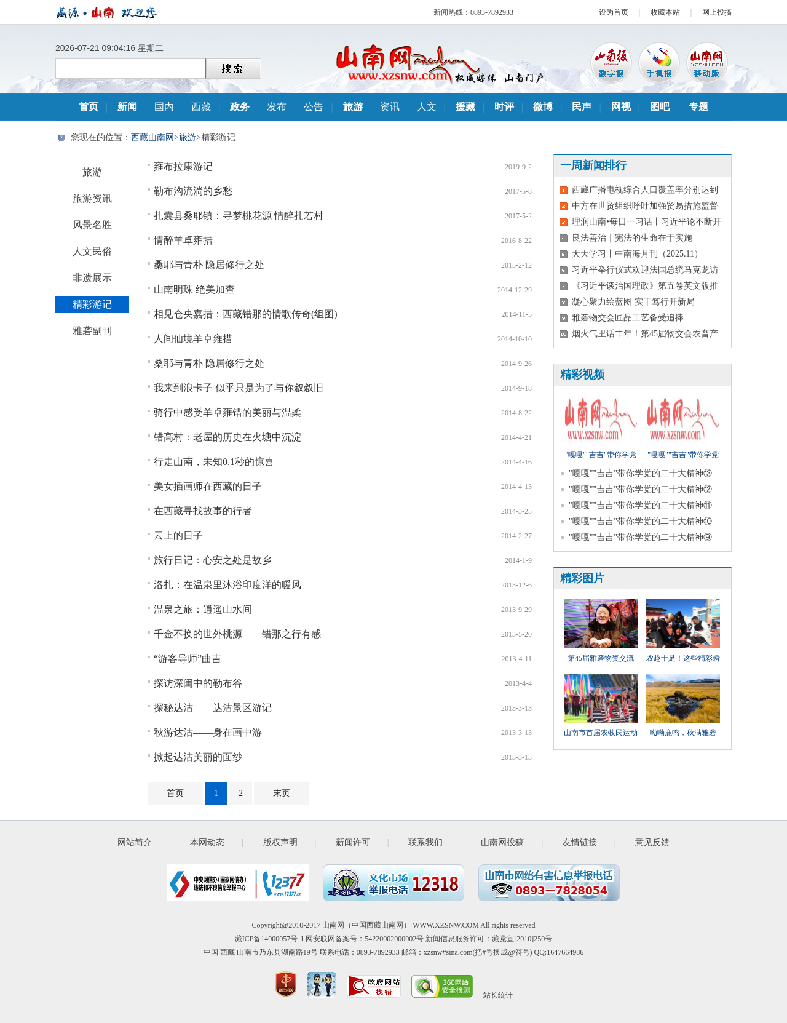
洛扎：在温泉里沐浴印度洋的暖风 (227, 584)
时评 (504, 107)
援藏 (465, 107)
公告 (313, 107)
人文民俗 (92, 251)
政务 (240, 107)
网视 (621, 107)
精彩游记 (92, 304)
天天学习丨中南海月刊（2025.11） (637, 253)
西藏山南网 (152, 137)
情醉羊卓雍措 (183, 240)
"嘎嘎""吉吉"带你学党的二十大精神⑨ (640, 537)
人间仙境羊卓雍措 (193, 338)
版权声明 (280, 842)
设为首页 (613, 12)
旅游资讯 (92, 198)
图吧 (660, 107)
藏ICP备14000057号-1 (269, 938)
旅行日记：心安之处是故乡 (213, 560)
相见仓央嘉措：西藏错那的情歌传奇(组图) (246, 314)
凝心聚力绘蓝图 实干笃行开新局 (633, 301)
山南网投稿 (502, 842)
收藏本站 (665, 12)
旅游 (353, 107)
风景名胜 (92, 225)
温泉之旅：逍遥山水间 (203, 609)
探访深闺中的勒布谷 (198, 683)
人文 (427, 107)
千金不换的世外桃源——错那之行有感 (237, 634)
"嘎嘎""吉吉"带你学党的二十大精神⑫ (640, 489)
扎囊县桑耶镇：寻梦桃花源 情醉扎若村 (238, 215)
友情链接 (580, 842)
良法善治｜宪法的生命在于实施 (632, 237)
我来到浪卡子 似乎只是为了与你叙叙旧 (238, 388)
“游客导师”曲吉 (187, 658)
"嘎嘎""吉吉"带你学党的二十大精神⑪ (640, 505)
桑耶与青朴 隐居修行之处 (209, 265)
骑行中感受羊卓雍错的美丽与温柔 (227, 412)
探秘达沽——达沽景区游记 (213, 708)
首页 (88, 107)
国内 (164, 107)
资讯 (390, 107)
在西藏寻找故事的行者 (203, 511)
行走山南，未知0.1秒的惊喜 (214, 461)
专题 (698, 107)
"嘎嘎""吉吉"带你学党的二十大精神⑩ (640, 521)
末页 (281, 793)
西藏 (201, 107)
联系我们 (425, 842)
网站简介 (134, 842)
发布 (277, 107)
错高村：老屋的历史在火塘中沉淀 (227, 437)
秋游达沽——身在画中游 (208, 732)
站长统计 (498, 995)
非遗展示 (92, 278)
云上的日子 (178, 535)
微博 (543, 107)
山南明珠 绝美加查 (194, 289)
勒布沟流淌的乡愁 (193, 191)
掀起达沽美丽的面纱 (198, 757)
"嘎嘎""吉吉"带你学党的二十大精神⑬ (640, 473)
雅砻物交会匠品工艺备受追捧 (628, 317)
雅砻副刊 (92, 330)
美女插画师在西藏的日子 (208, 486)
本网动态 (207, 842)
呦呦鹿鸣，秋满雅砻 (683, 732)
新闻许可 (353, 842)
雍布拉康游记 (183, 166)
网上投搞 (717, 12)
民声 (581, 107)
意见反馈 (652, 842)
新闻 (127, 107)
